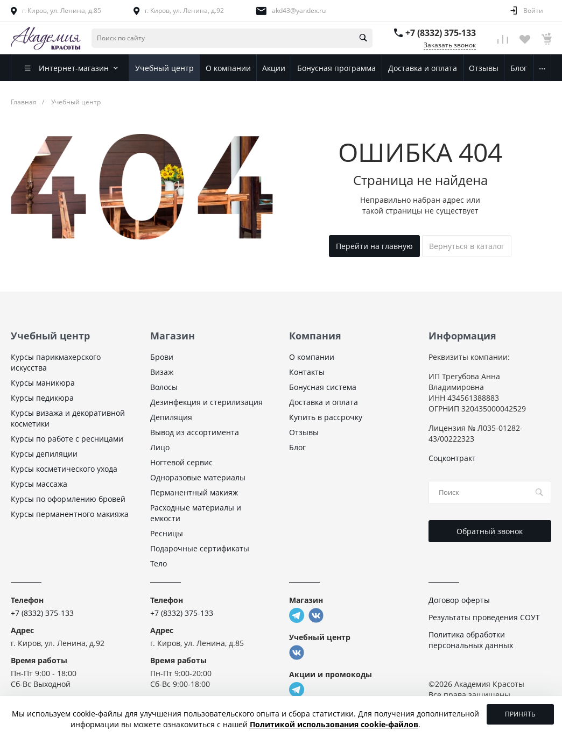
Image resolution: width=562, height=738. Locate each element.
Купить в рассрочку (325, 417)
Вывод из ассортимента (194, 432)
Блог (297, 447)
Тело (158, 563)
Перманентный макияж (194, 492)
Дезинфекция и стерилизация (206, 402)
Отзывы (304, 432)
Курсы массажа (39, 484)
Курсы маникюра (43, 383)
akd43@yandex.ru (299, 10)
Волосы (164, 387)
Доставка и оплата (323, 402)
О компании (311, 357)
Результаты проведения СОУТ (484, 617)
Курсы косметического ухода (64, 469)
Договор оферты (459, 600)
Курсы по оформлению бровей (68, 499)
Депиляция (171, 417)
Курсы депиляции (44, 454)
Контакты (307, 372)
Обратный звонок (489, 531)
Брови (161, 357)
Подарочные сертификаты (199, 548)
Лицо (160, 447)
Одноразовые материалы (197, 477)
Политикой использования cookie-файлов (334, 724)
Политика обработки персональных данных (470, 639)
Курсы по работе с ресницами (67, 439)
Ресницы (166, 533)
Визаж (161, 372)
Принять (520, 714)
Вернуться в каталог (466, 246)
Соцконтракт (452, 458)
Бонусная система (322, 387)
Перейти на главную (374, 246)
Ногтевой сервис (181, 462)
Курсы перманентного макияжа (70, 514)
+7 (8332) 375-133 (440, 33)
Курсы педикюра (42, 398)
